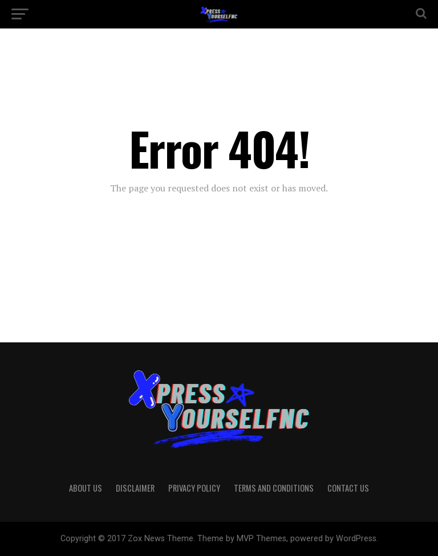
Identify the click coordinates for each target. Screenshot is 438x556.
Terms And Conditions (274, 488)
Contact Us (348, 488)
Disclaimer (135, 488)
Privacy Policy (194, 488)
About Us (85, 488)
